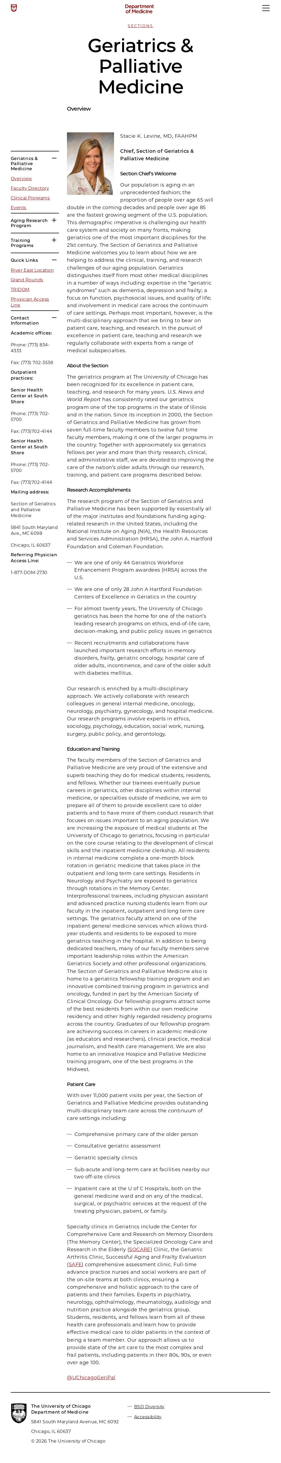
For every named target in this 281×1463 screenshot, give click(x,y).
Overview (21, 178)
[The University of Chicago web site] (14, 8)
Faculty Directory (30, 188)
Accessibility (148, 1416)
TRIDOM (20, 289)
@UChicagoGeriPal (91, 1378)
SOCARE (140, 1250)
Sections (140, 25)
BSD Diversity (149, 1406)
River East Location (32, 270)
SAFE (75, 1265)
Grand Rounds (27, 279)
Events (18, 207)
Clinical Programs (30, 198)
